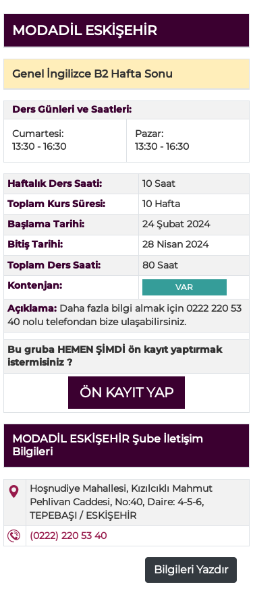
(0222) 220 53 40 (68, 536)
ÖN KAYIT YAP (126, 392)
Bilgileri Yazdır (191, 569)
